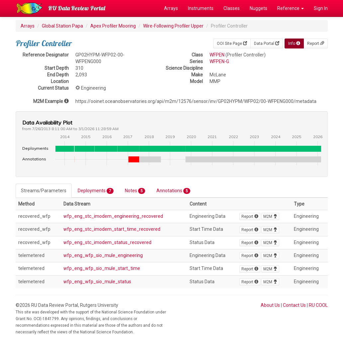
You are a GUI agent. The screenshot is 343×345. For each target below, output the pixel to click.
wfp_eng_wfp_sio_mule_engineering (103, 255)
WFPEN (217, 54)
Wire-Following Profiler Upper (173, 26)
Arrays (171, 8)
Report (315, 43)
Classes (231, 8)
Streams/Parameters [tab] (43, 190)
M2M (270, 216)
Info (294, 43)
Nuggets (258, 8)
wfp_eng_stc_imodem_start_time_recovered (111, 229)
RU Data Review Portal (76, 8)
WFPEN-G (219, 61)
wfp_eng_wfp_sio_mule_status (97, 281)
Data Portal (266, 43)
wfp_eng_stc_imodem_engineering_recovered (113, 216)
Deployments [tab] (96, 191)
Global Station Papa (62, 26)
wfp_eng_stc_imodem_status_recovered (107, 242)
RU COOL (318, 305)
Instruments (201, 8)
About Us (270, 305)
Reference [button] (290, 8)
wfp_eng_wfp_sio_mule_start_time (101, 268)
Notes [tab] (135, 191)
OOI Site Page (232, 43)
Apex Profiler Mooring (113, 26)
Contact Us (294, 305)
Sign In (321, 8)
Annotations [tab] (173, 191)
